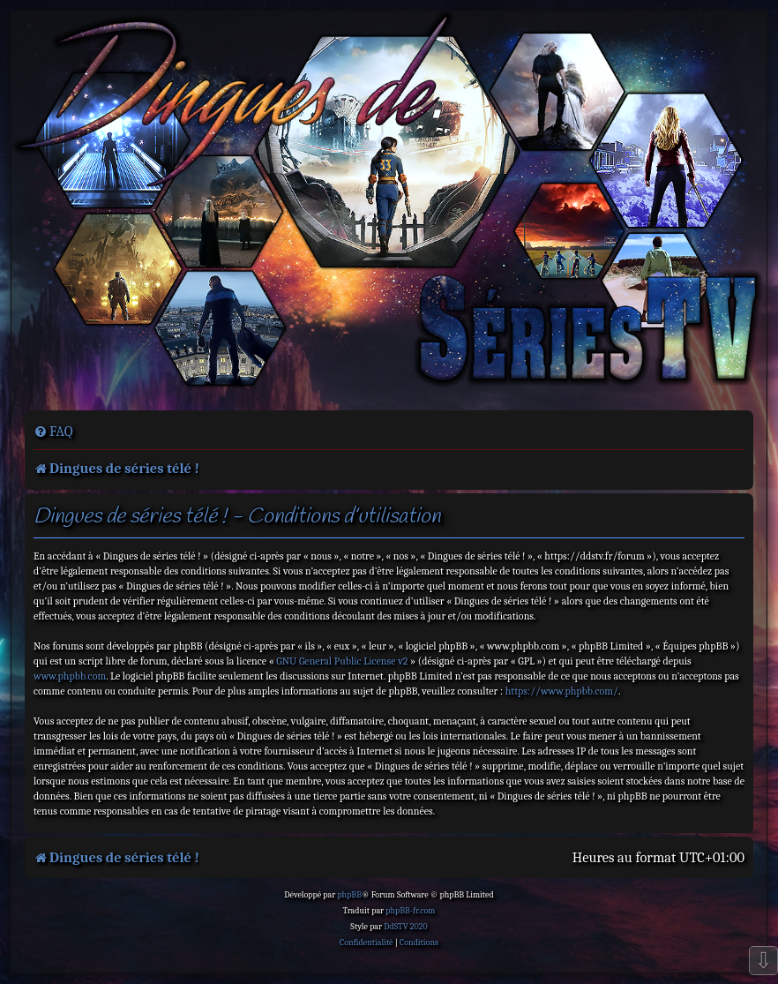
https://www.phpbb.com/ (561, 691)
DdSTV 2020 (405, 926)
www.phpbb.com (70, 676)
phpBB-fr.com (410, 910)
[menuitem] (53, 431)
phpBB (349, 895)
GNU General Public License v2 (342, 661)
